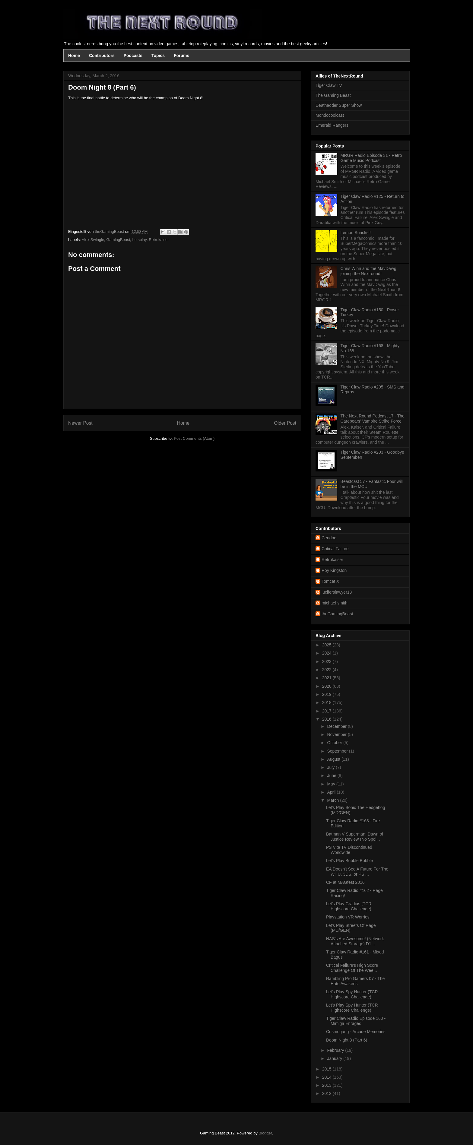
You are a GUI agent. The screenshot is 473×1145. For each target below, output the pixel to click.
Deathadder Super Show (339, 105)
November (337, 734)
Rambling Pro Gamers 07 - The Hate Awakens (355, 981)
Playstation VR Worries (348, 917)
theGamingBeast (337, 613)
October (335, 742)
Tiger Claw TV (329, 85)
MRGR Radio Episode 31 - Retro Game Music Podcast (371, 158)
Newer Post (80, 423)
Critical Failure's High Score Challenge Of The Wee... (352, 968)
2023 (327, 661)
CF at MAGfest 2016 (345, 882)
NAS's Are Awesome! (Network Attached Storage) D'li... (355, 941)
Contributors (102, 55)
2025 (327, 644)
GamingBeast (118, 239)
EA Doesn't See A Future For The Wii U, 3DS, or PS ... (357, 872)
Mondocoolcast (330, 115)
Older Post (285, 423)
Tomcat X (330, 581)
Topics (158, 55)
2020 (327, 686)
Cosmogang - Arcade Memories (356, 1031)
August (334, 759)
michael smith (335, 603)
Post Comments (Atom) (194, 438)
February (336, 1050)
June (332, 775)
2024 (327, 653)
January (335, 1058)
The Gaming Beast (333, 95)
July (331, 767)
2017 (327, 711)
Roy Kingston (334, 570)
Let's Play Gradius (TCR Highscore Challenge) (349, 906)
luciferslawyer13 (337, 592)
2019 (327, 694)
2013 (327, 1085)
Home (74, 55)
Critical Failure (335, 548)
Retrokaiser (159, 239)
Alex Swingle (93, 239)
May (331, 784)
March (333, 800)
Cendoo (329, 537)
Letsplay (139, 239)
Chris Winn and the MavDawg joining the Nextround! (368, 271)
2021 (327, 677)
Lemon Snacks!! (356, 232)
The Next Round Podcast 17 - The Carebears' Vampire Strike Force (373, 418)
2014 (327, 1077)
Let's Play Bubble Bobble (349, 860)
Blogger (265, 1133)
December (337, 726)
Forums (181, 55)
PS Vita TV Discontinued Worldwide (349, 850)
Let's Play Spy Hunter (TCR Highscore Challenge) (352, 994)
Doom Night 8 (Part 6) (346, 1040)
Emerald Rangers (332, 125)
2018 (327, 702)
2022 (327, 669)
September (338, 751)
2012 (327, 1093)
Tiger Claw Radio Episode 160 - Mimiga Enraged (356, 1021)
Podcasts (133, 55)
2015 (327, 1069)
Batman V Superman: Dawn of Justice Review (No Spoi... (354, 837)
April (332, 792)
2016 (327, 719)
